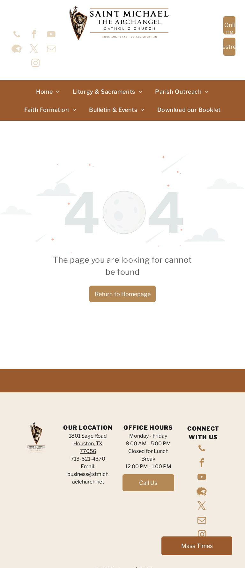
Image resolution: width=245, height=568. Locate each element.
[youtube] (51, 35)
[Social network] (16, 49)
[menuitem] (48, 92)
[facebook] (33, 35)
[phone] (16, 35)
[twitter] (33, 49)
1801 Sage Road (88, 436)
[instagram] (35, 64)
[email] (51, 49)
